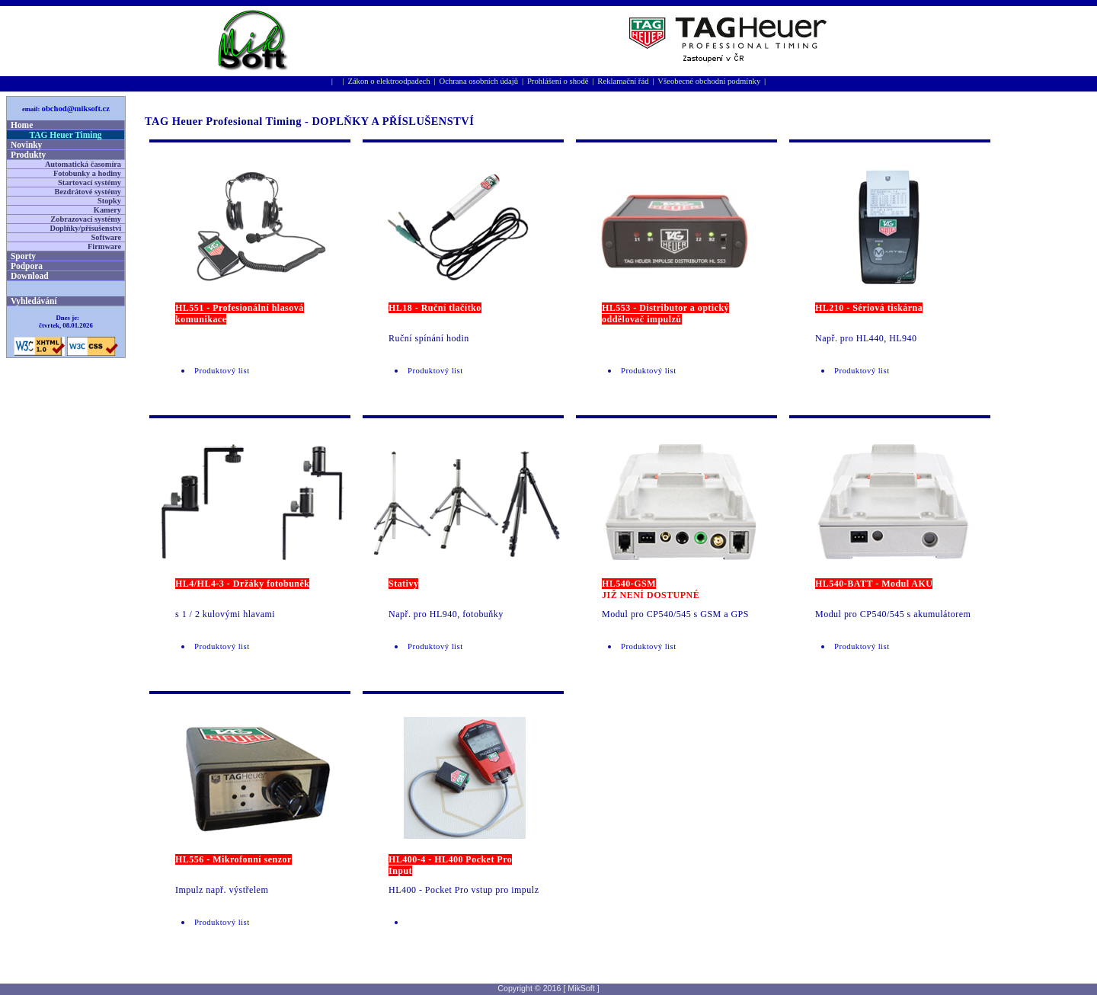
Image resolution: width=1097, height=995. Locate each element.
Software (106, 237)
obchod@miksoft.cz (76, 108)
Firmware (104, 246)
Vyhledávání (34, 301)
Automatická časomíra (83, 164)
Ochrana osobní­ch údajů (479, 81)
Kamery (107, 210)
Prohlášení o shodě (558, 81)
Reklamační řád (622, 81)
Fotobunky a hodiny (87, 173)
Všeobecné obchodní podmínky (708, 81)
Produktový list (222, 370)
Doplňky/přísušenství (85, 228)
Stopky (109, 201)
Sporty (23, 256)
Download (30, 275)
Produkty (28, 154)
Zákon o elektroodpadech (388, 81)
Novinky (26, 144)
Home (22, 125)
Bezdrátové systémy (88, 191)
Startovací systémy (89, 182)
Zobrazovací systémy (85, 219)
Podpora (27, 265)
